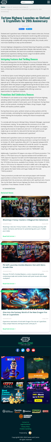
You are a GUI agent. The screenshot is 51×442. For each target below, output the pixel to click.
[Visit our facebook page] (17, 350)
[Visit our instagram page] (28, 350)
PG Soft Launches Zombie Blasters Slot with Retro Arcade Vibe (24, 266)
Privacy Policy (25, 426)
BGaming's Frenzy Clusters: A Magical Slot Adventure (25, 220)
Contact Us (25, 422)
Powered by (25, 432)
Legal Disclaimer (25, 424)
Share (21, 29)
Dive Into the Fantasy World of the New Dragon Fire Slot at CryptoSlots (25, 313)
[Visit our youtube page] (33, 350)
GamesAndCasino (9, 188)
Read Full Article (9, 236)
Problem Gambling (25, 429)
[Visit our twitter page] (23, 350)
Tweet (29, 29)
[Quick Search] (27, 2)
